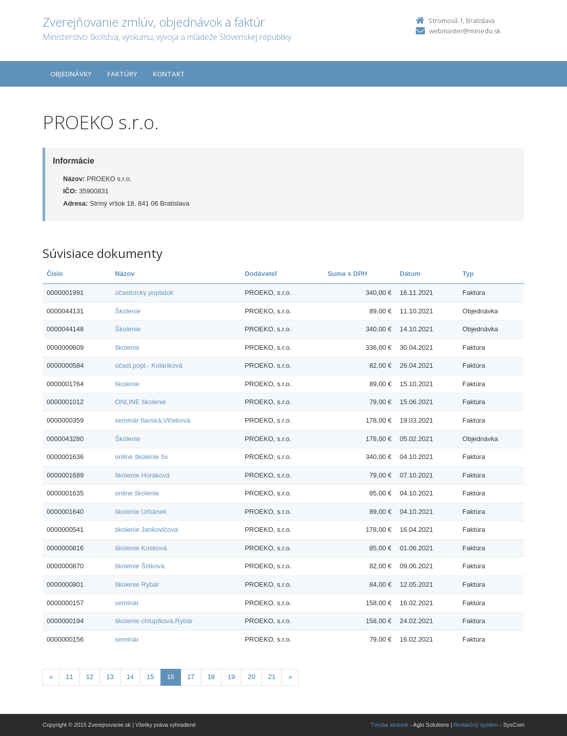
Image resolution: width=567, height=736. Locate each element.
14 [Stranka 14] (130, 677)
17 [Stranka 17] (190, 677)
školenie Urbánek (140, 511)
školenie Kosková (141, 548)
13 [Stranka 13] (109, 677)
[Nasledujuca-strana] (289, 677)
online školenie (137, 493)
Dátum (410, 273)
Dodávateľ (261, 273)
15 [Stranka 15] (150, 677)
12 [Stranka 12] (89, 677)
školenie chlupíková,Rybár (154, 621)
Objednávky (71, 73)
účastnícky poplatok (144, 292)
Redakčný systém (476, 725)
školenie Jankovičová (146, 529)
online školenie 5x (141, 457)
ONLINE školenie (140, 402)
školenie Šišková (140, 566)
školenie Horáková (142, 475)
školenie (127, 347)
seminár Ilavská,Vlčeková (152, 420)
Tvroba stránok (389, 725)
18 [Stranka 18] (211, 677)
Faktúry (122, 73)
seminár (126, 603)
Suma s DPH (347, 273)
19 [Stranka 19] (231, 677)
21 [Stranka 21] (271, 677)
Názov (124, 273)
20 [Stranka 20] (251, 677)
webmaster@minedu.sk (464, 30)
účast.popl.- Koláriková (149, 365)
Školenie (127, 311)
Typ (468, 273)
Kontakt (169, 73)
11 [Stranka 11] (69, 677)
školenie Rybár (137, 584)
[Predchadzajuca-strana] (51, 677)
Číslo (55, 273)
